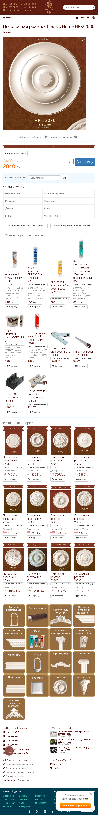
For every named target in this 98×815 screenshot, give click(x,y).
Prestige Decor (26, 806)
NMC (21, 802)
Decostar (23, 795)
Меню (7, 17)
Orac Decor (40, 802)
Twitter (55, 767)
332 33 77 (12, 4)
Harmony (39, 799)
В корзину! (11, 306)
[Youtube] (68, 811)
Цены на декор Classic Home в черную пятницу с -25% (70, 748)
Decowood (40, 795)
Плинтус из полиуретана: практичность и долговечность (71, 732)
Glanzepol (23, 799)
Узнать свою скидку (15, 153)
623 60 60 (12, 7)
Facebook (56, 763)
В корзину (84, 162)
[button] (83, 39)
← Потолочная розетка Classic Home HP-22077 (26, 225)
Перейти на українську (75, 805)
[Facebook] (29, 811)
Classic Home (9, 795)
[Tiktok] (53, 811)
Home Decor (9, 802)
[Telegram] (61, 811)
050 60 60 (29, 4)
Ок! (64, 178)
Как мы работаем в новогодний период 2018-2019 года (70, 740)
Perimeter (7, 806)
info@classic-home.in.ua (17, 748)
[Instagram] (45, 811)
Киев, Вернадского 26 (18, 11)
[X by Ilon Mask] (37, 811)
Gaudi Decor (9, 799)
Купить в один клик (16, 177)
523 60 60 (29, 7)
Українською (9, 779)
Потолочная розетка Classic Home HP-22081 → (74, 225)
